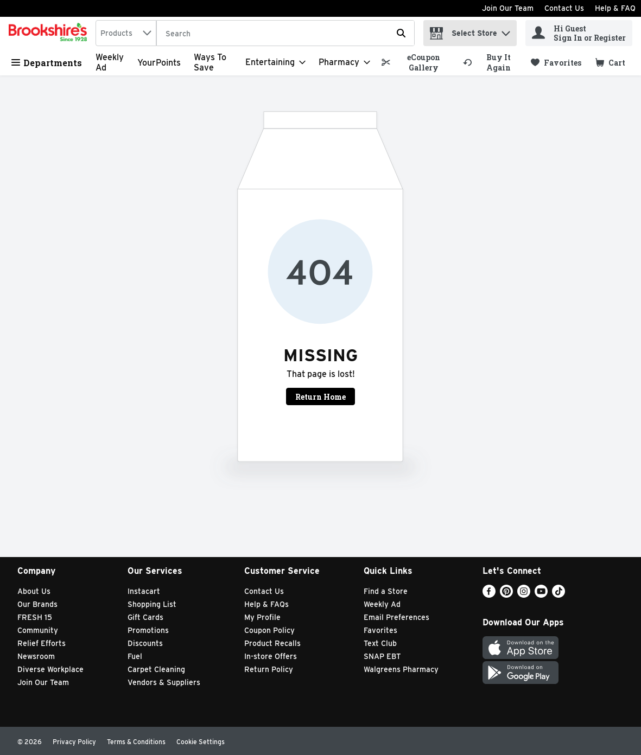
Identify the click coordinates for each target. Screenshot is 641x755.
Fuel (135, 656)
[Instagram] (523, 595)
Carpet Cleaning (156, 669)
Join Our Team (508, 8)
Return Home (320, 397)
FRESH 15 (34, 617)
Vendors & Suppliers (164, 682)
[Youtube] (541, 595)
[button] (506, 30)
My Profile (262, 617)
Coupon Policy (269, 630)
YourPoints (159, 62)
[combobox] (126, 33)
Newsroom (36, 656)
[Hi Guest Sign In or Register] (578, 33)
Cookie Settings (200, 742)
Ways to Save (210, 62)
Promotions (148, 630)
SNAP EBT (382, 656)
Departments (46, 62)
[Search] (285, 34)
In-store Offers (270, 656)
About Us (33, 591)
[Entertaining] (275, 62)
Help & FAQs (266, 604)
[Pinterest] (506, 595)
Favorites (380, 630)
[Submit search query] (401, 33)
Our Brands (37, 604)
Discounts (145, 643)
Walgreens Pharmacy (401, 669)
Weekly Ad (382, 604)
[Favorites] (556, 63)
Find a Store (386, 591)
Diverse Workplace (50, 669)
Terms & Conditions (136, 742)
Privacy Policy (74, 742)
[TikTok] (558, 595)
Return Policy (268, 669)
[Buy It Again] (492, 62)
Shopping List (152, 604)
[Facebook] (489, 595)
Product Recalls (272, 643)
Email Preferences (396, 617)
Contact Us (564, 8)
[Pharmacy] (344, 62)
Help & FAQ (615, 8)
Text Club (380, 643)
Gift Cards (145, 617)
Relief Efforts (41, 643)
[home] (50, 33)
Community (37, 630)
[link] (417, 62)
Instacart (144, 591)
